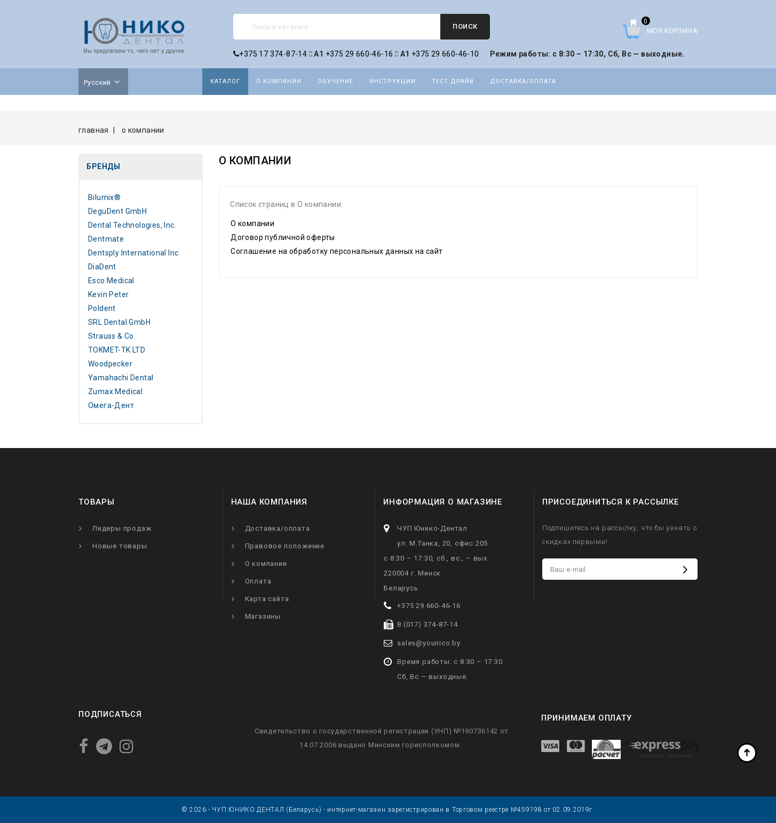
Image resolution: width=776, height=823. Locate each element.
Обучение (335, 81)
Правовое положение (284, 546)
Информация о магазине (442, 502)
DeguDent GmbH (117, 211)
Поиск (465, 26)
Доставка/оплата (523, 81)
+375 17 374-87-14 (270, 54)
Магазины (263, 616)
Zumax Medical (115, 391)
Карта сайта (267, 599)
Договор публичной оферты (283, 237)
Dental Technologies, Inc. (132, 225)
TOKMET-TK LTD (116, 350)
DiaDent (102, 266)
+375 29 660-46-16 (359, 54)
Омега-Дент (111, 405)
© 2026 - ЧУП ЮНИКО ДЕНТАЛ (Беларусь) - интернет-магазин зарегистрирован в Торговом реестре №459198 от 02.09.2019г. (388, 809)
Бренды (103, 166)
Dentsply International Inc (133, 253)
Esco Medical (111, 280)
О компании (279, 81)
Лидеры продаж (121, 528)
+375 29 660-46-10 (445, 54)
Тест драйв (453, 81)
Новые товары (119, 546)
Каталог (225, 81)
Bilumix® (104, 197)
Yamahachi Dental (120, 377)
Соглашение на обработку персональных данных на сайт (336, 251)
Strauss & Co (111, 336)
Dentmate (106, 239)
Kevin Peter (108, 294)
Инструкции (392, 81)
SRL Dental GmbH (119, 322)
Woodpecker (110, 363)
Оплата (258, 581)
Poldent (102, 308)
